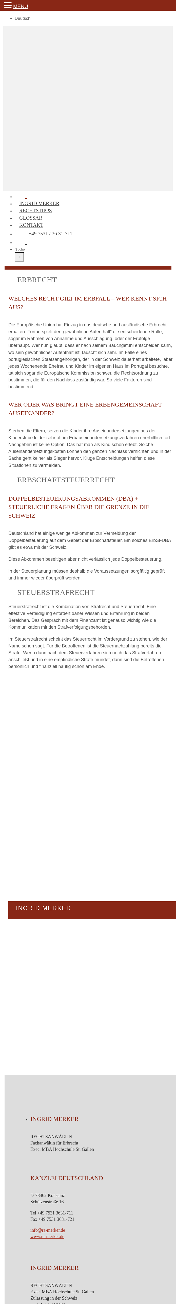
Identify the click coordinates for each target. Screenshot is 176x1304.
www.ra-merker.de (47, 1236)
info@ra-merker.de (47, 1230)
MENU (20, 6)
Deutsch (22, 18)
